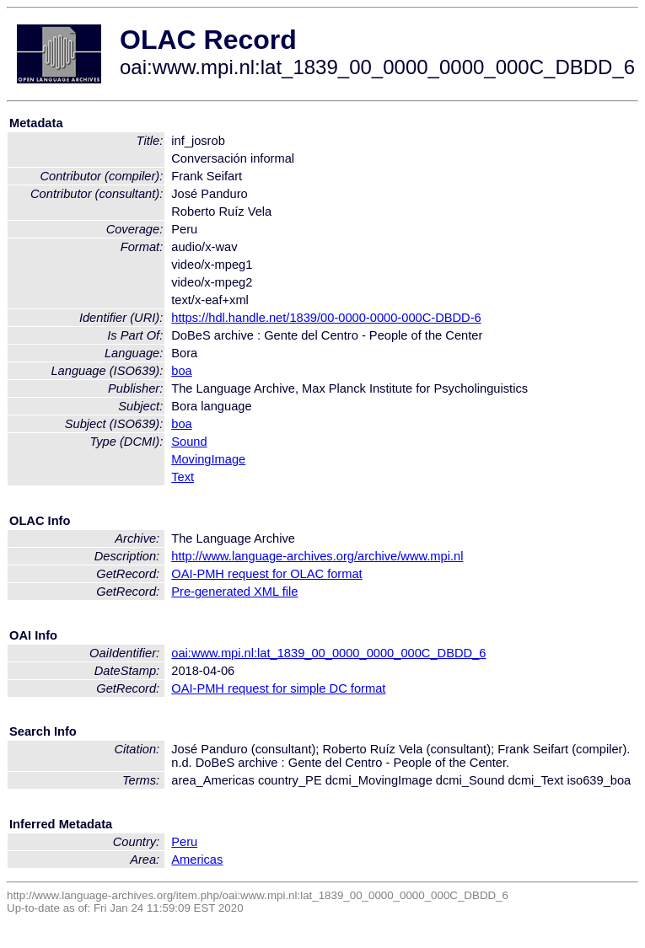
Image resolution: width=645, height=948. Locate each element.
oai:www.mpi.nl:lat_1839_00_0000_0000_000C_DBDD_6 (328, 653)
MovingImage (208, 459)
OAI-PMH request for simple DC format (278, 688)
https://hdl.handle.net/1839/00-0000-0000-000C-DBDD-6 (326, 317)
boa (181, 371)
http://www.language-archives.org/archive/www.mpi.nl (317, 556)
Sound (189, 441)
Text (182, 477)
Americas (197, 859)
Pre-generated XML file (234, 591)
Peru (184, 842)
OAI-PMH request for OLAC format (266, 574)
